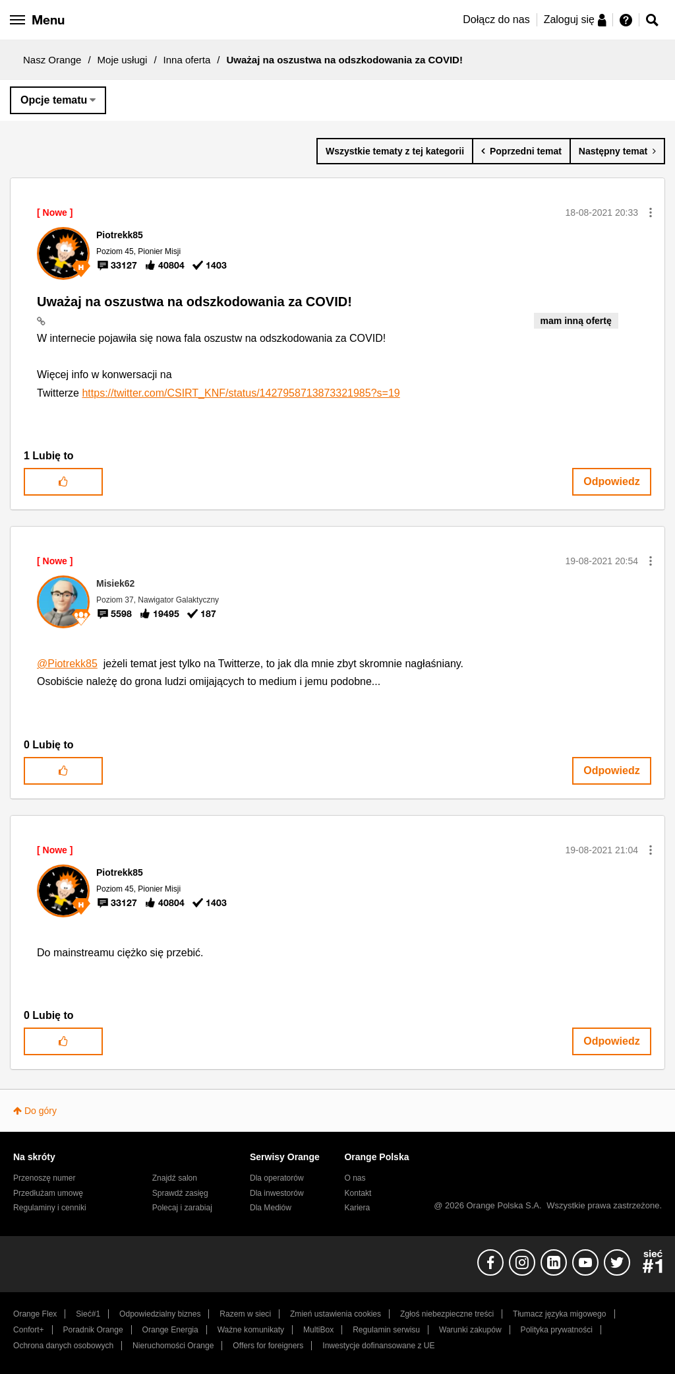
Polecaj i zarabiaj (182, 1207)
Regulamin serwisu (386, 1329)
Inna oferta (187, 59)
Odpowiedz (611, 481)
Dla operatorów (277, 1178)
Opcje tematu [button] (53, 100)
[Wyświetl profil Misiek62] (115, 583)
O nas (354, 1178)
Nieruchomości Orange (173, 1345)
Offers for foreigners (268, 1345)
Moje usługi (123, 59)
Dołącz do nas (496, 19)
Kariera (357, 1207)
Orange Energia (170, 1329)
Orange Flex (35, 1314)
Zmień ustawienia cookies (335, 1314)
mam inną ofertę (576, 320)
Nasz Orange (52, 59)
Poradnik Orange (93, 1329)
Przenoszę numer (44, 1178)
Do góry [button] (40, 1110)
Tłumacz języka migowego (559, 1314)
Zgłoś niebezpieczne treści (447, 1314)
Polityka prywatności (557, 1329)
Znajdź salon (174, 1178)
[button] (650, 212)
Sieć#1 (88, 1314)
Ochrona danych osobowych (63, 1345)
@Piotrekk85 (67, 663)
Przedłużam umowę (48, 1193)
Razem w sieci (245, 1314)
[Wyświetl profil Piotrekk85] (119, 235)
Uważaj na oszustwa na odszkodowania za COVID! (194, 301)
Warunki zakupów (470, 1329)
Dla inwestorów (277, 1193)
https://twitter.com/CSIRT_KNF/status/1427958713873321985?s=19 (240, 393)
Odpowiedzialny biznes (159, 1314)
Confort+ (28, 1329)
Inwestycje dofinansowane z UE (378, 1345)
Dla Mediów (270, 1207)
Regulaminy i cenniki (49, 1207)
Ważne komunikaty (251, 1329)
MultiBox (318, 1329)
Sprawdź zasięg (180, 1193)
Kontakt (357, 1193)
